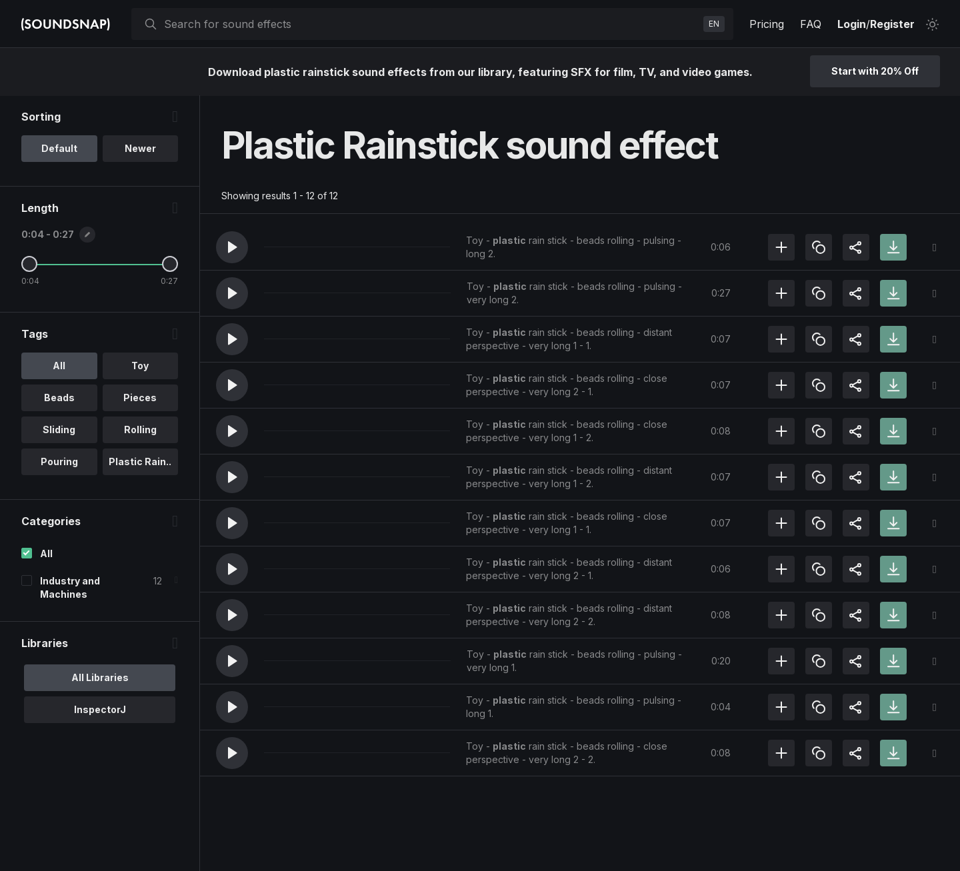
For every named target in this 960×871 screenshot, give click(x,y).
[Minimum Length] (29, 265)
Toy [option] (140, 366)
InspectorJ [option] (100, 710)
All (46, 554)
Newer (140, 149)
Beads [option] (59, 398)
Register (892, 24)
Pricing (766, 24)
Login (851, 24)
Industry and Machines (70, 588)
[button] (232, 247)
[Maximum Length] (170, 265)
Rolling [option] (140, 430)
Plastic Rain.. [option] (140, 462)
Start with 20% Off (875, 71)
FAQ (810, 24)
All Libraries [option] (100, 678)
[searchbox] (431, 24)
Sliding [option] (59, 430)
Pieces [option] (140, 398)
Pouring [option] (59, 462)
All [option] (59, 366)
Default (59, 149)
